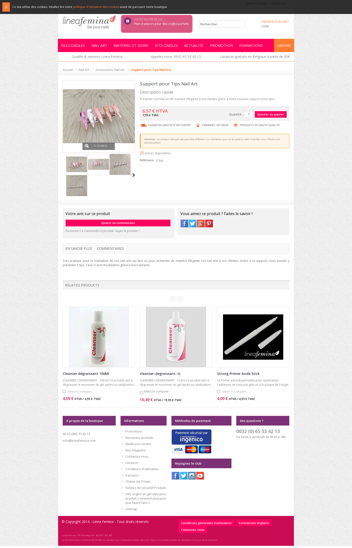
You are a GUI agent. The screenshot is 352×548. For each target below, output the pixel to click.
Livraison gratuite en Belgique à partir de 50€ (255, 58)
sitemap (131, 511)
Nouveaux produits (139, 440)
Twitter (192, 226)
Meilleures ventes (138, 446)
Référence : (147, 162)
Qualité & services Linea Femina (97, 58)
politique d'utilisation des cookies (96, 7)
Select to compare (80, 393)
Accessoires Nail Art (110, 72)
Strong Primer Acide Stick (238, 375)
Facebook (184, 226)
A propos (132, 477)
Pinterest (209, 226)
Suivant (133, 177)
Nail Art (84, 72)
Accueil (68, 72)
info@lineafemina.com (79, 442)
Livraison (131, 465)
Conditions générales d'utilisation (206, 525)
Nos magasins (135, 452)
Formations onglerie (254, 525)
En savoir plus (78, 250)
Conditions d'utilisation (142, 471)
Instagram (192, 478)
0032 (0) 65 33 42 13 (258, 433)
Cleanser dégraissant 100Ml (86, 375)
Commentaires (110, 250)
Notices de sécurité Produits (145, 490)
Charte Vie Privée (137, 483)
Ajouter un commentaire (118, 225)
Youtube (200, 478)
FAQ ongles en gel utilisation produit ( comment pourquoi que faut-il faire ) (145, 500)
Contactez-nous (137, 458)
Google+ (201, 226)
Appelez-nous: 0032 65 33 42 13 (176, 58)
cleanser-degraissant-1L (160, 375)
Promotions (133, 433)
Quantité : (236, 117)
